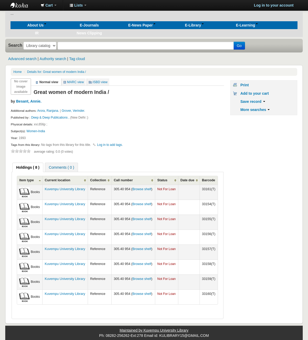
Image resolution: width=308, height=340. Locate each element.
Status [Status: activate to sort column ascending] (162, 180)
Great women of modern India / (56, 72)
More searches (255, 110)
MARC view (75, 82)
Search (15, 45)
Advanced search (22, 59)
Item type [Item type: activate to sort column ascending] (26, 180)
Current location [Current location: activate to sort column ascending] (57, 180)
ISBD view (100, 82)
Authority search (53, 59)
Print (244, 85)
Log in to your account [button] (274, 5)
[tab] (28, 167)
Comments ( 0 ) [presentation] (61, 167)
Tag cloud (77, 59)
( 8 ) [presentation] (28, 167)
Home (17, 72)
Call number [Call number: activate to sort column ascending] (123, 180)
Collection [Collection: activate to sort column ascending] (98, 180)
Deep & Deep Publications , (50, 117)
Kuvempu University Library (65, 189)
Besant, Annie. (28, 101)
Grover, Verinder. (73, 111)
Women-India (36, 131)
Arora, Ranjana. (48, 111)
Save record (252, 101)
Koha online (24, 5)
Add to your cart (254, 93)
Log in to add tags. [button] (110, 145)
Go (239, 46)
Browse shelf (141, 189)
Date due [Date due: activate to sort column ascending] (187, 180)
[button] (48, 5)
